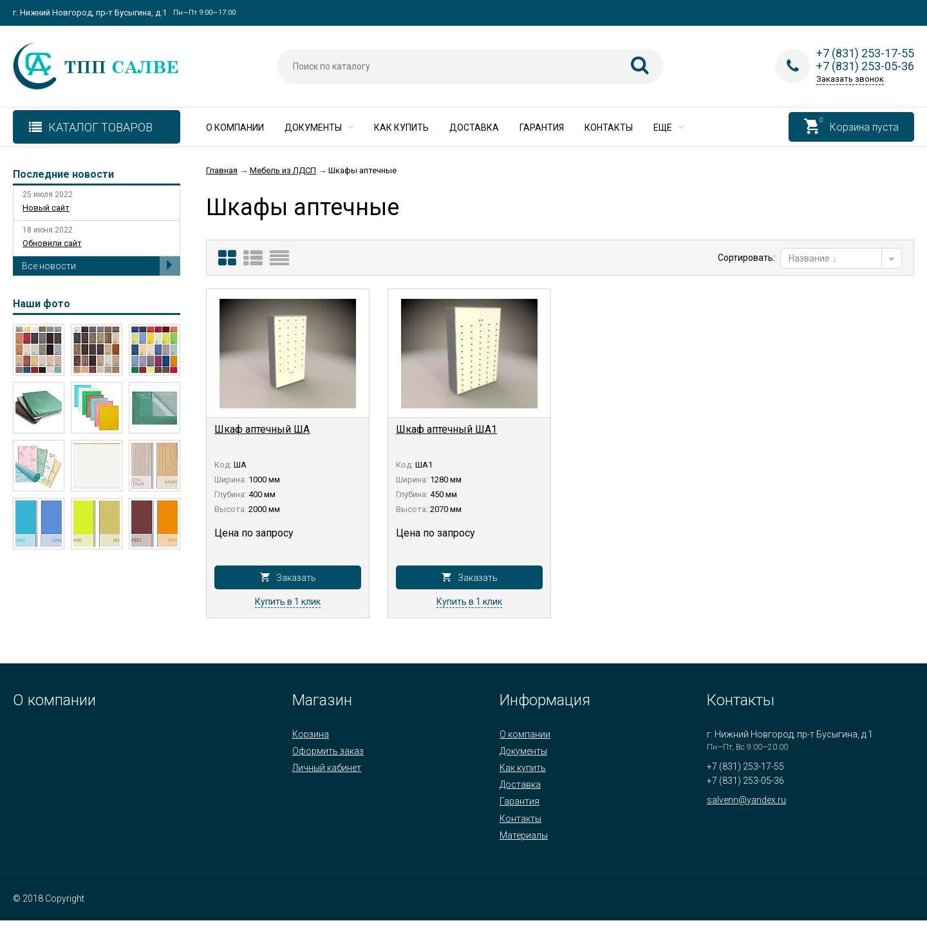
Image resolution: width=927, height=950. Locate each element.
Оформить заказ (328, 751)
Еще (668, 127)
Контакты (609, 127)
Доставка (474, 127)
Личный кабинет (326, 768)
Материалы (524, 835)
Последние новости (63, 174)
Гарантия (542, 127)
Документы (319, 127)
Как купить (401, 127)
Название (813, 258)
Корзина (310, 734)
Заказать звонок (850, 79)
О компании (235, 127)
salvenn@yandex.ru (746, 800)
